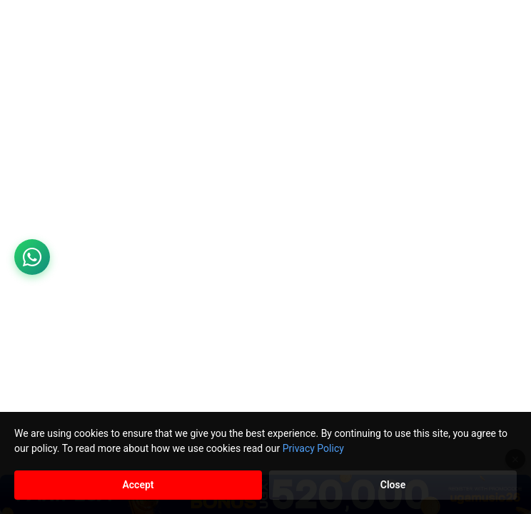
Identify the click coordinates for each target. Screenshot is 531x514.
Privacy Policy (313, 448)
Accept (137, 484)
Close (392, 484)
